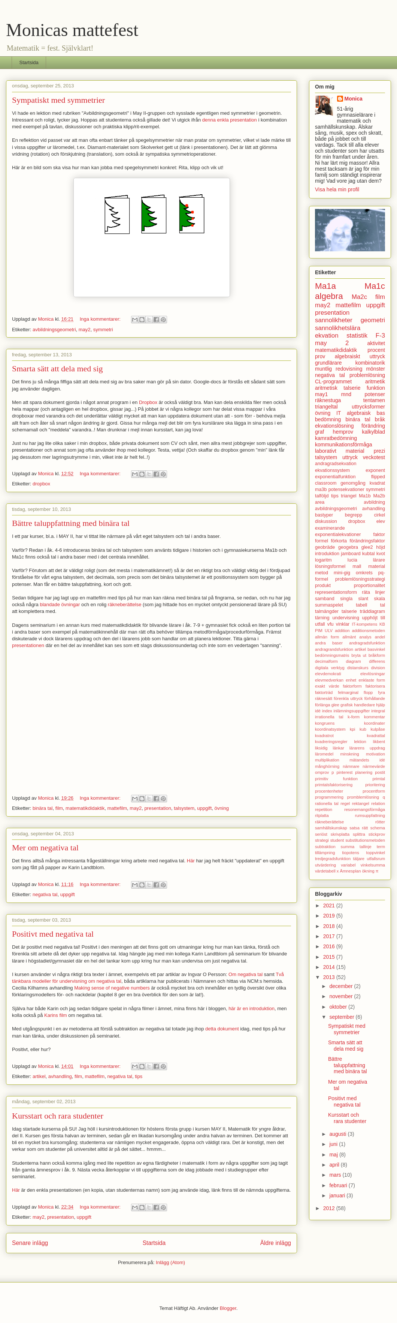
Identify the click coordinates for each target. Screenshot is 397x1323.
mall (356, 566)
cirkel (379, 515)
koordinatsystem (330, 729)
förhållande (374, 698)
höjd (380, 547)
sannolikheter (333, 320)
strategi (322, 840)
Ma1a (325, 286)
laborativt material (339, 451)
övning (222, 808)
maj (334, 1155)
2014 (329, 967)
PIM (318, 630)
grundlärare (328, 363)
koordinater (374, 723)
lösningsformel (330, 566)
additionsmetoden (368, 630)
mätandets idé (367, 760)
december (341, 986)
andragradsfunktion (367, 643)
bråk (380, 419)
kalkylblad (373, 432)
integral (378, 711)
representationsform (336, 592)
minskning (349, 754)
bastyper (324, 515)
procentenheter (329, 791)
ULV (329, 630)
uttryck (350, 457)
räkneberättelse (125, 604)
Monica (354, 99)
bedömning (328, 419)
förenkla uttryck (348, 698)
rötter (380, 822)
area (319, 502)
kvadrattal (376, 735)
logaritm (323, 560)
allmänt (349, 637)
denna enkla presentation (229, 120)
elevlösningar (372, 673)
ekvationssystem (332, 470)
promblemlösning (363, 797)
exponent (375, 470)
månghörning (327, 766)
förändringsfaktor (367, 541)
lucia (352, 560)
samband (324, 598)
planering (363, 772)
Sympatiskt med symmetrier (58, 100)
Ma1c (374, 286)
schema (377, 828)
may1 (321, 394)
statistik (356, 335)
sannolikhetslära (337, 328)
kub (363, 729)
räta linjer (373, 592)
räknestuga (328, 400)
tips (138, 1076)
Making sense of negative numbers (112, 988)
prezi (379, 451)
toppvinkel (375, 852)
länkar (338, 748)
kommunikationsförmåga (343, 445)
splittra (359, 834)
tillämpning (325, 852)
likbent (379, 741)
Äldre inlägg (275, 1243)
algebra (329, 296)
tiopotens (350, 852)
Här (191, 860)
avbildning (374, 502)
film (59, 808)
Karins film (55, 1015)
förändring (373, 426)
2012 (329, 1208)
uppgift (204, 808)
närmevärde (374, 766)
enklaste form (372, 680)
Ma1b (365, 496)
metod (321, 572)
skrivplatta (340, 834)
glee (335, 705)
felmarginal (348, 692)
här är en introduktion (251, 1008)
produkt (323, 585)
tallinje (366, 846)
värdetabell (325, 871)
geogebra (348, 547)
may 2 (332, 343)
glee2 (367, 547)
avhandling (60, 1076)
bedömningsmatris (332, 655)
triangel (348, 496)
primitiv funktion (336, 778)
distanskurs (358, 667)
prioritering (375, 784)
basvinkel (376, 649)
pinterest (344, 772)
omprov (322, 772)
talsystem (184, 808)
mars (335, 1175)
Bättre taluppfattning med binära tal (71, 523)
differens (377, 661)
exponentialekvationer (338, 534)
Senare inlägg (30, 1243)
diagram (353, 661)
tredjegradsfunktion (333, 858)
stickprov (377, 834)
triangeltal (326, 407)
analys (365, 637)
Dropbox (148, 402)
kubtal (368, 553)
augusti (338, 1134)
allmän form (327, 637)
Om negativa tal (245, 974)
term (381, 846)
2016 (329, 946)
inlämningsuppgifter (351, 711)
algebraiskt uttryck (360, 356)
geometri (373, 320)
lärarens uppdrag (367, 748)
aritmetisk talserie (338, 388)
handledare (364, 705)
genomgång (353, 483)
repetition (323, 809)
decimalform (326, 661)
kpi (352, 729)
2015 (329, 957)
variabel (348, 865)
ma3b (321, 489)
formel (321, 541)
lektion (360, 741)
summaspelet (329, 605)
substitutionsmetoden (365, 840)
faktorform (352, 686)
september (342, 1017)
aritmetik (375, 381)
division (378, 667)
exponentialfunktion (335, 476)
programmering (329, 797)
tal (382, 605)
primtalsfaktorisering (333, 784)
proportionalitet (369, 585)
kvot (380, 553)
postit (380, 772)
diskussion (326, 521)
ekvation (327, 335)
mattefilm (117, 808)
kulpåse (377, 729)
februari (338, 1185)
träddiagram (372, 611)
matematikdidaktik (85, 808)
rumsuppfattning (370, 815)
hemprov (343, 432)
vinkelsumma (373, 865)
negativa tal (45, 894)
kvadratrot (324, 735)
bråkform (377, 655)
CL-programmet (333, 381)
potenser (375, 394)
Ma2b (379, 496)
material (376, 566)
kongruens (324, 723)
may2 (85, 329)
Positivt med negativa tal (53, 934)
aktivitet (376, 343)
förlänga (322, 705)
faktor (379, 534)
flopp (368, 692)
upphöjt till (373, 617)
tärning (322, 617)
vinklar (342, 624)
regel (345, 803)
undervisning (345, 617)
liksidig (321, 748)
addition (342, 630)
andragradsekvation (336, 463)
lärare (379, 560)
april (334, 1165)
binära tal (42, 808)
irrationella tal (329, 717)
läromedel (324, 754)
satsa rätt (358, 828)
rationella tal (327, 803)
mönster (375, 369)
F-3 (380, 335)
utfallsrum (376, 858)
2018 (329, 926)
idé (318, 711)
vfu (330, 624)
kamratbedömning (336, 438)
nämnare (351, 766)
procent (376, 350)
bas (380, 413)
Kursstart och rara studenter (57, 1115)
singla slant (354, 598)
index (327, 711)
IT (338, 413)
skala (379, 598)
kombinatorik (370, 363)
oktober (338, 1007)
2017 (329, 936)
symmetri (103, 329)
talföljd (321, 496)
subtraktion (325, 846)
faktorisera (375, 686)
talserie (349, 611)
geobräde (325, 547)
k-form (354, 717)
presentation (157, 808)
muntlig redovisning (339, 369)
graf (319, 432)
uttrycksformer (368, 407)
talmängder (327, 611)
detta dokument (222, 1029)
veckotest (374, 457)
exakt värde (327, 686)
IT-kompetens (364, 624)
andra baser (329, 643)
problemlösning (367, 375)
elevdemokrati (328, 673)
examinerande (330, 528)
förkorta (339, 541)
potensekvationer (346, 489)
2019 (329, 916)
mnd (346, 394)
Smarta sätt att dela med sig (57, 368)
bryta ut (358, 655)
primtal (378, 778)
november (341, 996)
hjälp (380, 705)
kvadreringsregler (331, 741)
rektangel (360, 803)
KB (382, 624)
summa (348, 846)
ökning (368, 871)
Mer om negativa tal (45, 847)
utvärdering (325, 865)
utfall (320, 624)
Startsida (29, 62)
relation (378, 803)
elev (380, 521)
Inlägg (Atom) (170, 1262)
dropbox (41, 484)
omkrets (364, 572)
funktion (376, 388)
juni (334, 1144)
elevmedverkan (329, 680)
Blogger (228, 1308)
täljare (358, 858)
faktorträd (324, 692)
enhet (351, 680)
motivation (375, 754)
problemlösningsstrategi (360, 579)
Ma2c (359, 296)
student (337, 840)
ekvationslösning (334, 426)
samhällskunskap (331, 828)
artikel (39, 1076)
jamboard (351, 553)
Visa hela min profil (337, 189)
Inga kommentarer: (101, 319)
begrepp (353, 515)
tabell (361, 605)
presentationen (28, 645)
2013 (329, 977)
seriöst (321, 834)
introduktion (327, 553)
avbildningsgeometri (54, 329)
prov (320, 356)
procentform (374, 791)
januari (337, 1195)
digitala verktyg (330, 667)
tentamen (374, 400)
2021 (329, 906)
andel (380, 637)
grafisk (346, 705)
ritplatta (322, 815)
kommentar (374, 717)
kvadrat (377, 483)
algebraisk (359, 413)
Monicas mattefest (72, 30)
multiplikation (327, 760)
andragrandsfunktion (334, 649)
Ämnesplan (350, 871)
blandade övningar (60, 604)
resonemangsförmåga (364, 809)
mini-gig (342, 572)
